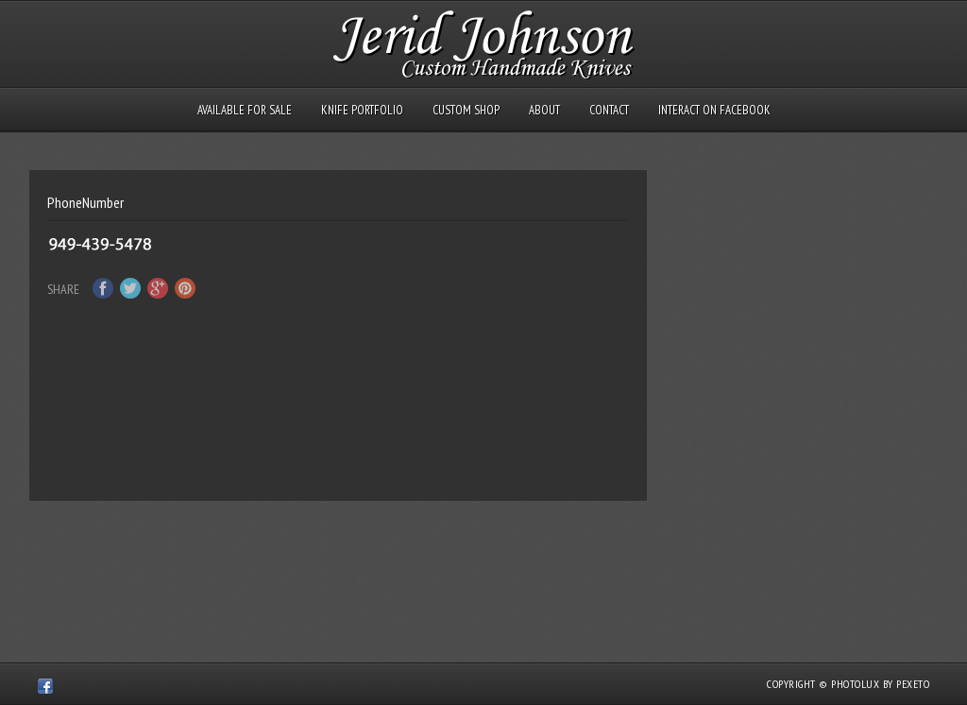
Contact (609, 110)
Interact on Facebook (714, 110)
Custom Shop (466, 110)
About (544, 110)
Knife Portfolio (362, 110)
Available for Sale (244, 110)
